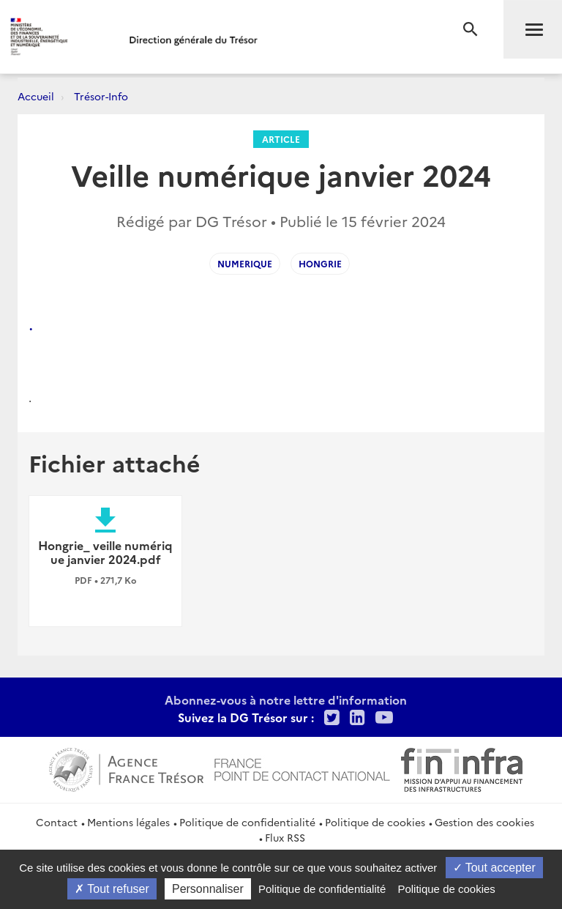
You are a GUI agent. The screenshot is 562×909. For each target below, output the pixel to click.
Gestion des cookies (484, 822)
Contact (57, 822)
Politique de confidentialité (247, 822)
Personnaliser (208, 889)
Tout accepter (494, 867)
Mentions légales (128, 822)
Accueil (36, 96)
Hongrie (320, 263)
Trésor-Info (101, 96)
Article (281, 139)
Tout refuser (112, 889)
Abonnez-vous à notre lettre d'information (286, 699)
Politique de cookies (375, 822)
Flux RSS (285, 837)
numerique (244, 263)
